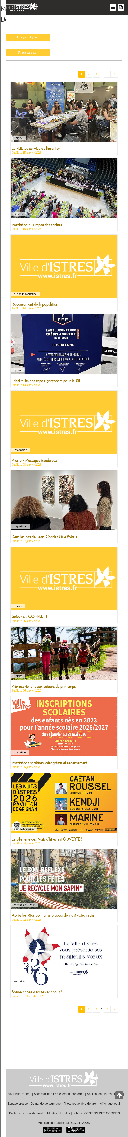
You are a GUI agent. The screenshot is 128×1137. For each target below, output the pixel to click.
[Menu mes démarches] (121, 7)
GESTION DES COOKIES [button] (102, 1113)
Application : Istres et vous (104, 1094)
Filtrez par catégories (28, 37)
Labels (77, 1113)
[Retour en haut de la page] (119, 1096)
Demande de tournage (45, 1103)
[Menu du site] (113, 7)
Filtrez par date (28, 52)
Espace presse (18, 1103)
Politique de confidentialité (27, 1113)
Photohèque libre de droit (80, 1103)
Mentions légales (58, 1113)
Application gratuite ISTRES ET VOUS (64, 1122)
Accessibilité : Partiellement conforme (59, 1094)
